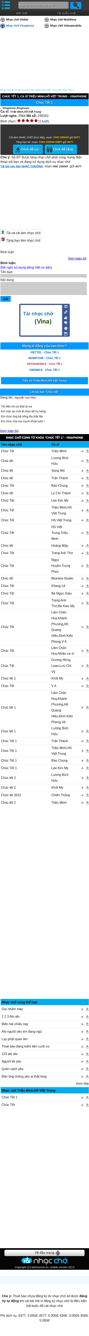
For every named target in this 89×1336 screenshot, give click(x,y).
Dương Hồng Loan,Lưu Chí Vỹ (61, 668)
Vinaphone (20, 89)
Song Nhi (58, 473)
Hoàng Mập (59, 548)
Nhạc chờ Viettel (17, 19)
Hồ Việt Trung (61, 522)
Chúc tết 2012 (11, 797)
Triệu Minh (59, 453)
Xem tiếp (82, 1086)
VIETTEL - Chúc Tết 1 (44, 354)
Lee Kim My (59, 503)
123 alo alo (9, 1056)
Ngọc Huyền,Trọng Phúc (60, 568)
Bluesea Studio (62, 581)
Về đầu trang (44, 1255)
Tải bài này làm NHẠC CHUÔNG (21, 166)
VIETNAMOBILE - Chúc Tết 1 (44, 366)
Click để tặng (63, 149)
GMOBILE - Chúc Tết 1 (44, 372)
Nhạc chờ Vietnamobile (65, 25)
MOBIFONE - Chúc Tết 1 (44, 360)
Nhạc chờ (5, 89)
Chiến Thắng (60, 797)
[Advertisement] (44, 857)
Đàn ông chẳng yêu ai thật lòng (24, 1079)
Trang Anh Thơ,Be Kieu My (63, 605)
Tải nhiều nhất (66, 13)
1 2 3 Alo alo (10, 1019)
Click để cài (30, 149)
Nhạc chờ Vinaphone (20, 25)
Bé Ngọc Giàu (61, 596)
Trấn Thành (59, 480)
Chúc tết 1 (8, 681)
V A (53, 688)
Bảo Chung (59, 488)
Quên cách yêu (12, 1071)
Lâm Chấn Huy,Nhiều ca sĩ (62, 653)
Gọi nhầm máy (12, 1011)
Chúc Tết (7, 453)
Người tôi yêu (11, 1064)
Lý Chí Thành (61, 495)
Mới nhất (22, 13)
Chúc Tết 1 (67, 89)
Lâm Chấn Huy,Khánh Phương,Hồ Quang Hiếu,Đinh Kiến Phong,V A (62, 629)
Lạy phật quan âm (15, 1041)
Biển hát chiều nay (15, 1026)
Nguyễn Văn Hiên (25, 400)
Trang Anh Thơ (62, 555)
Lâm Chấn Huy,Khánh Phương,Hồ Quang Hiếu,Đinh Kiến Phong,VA (62, 710)
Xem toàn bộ (77, 258)
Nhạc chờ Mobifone (63, 19)
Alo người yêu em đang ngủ (22, 1034)
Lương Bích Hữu (59, 463)
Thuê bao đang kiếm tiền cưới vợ (25, 1049)
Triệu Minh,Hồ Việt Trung (43, 89)
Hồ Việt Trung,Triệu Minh (59, 535)
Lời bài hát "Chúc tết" (44, 394)
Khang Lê (58, 588)
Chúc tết (7, 463)
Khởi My (57, 681)
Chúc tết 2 (8, 780)
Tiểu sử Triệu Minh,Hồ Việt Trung (44, 383)
